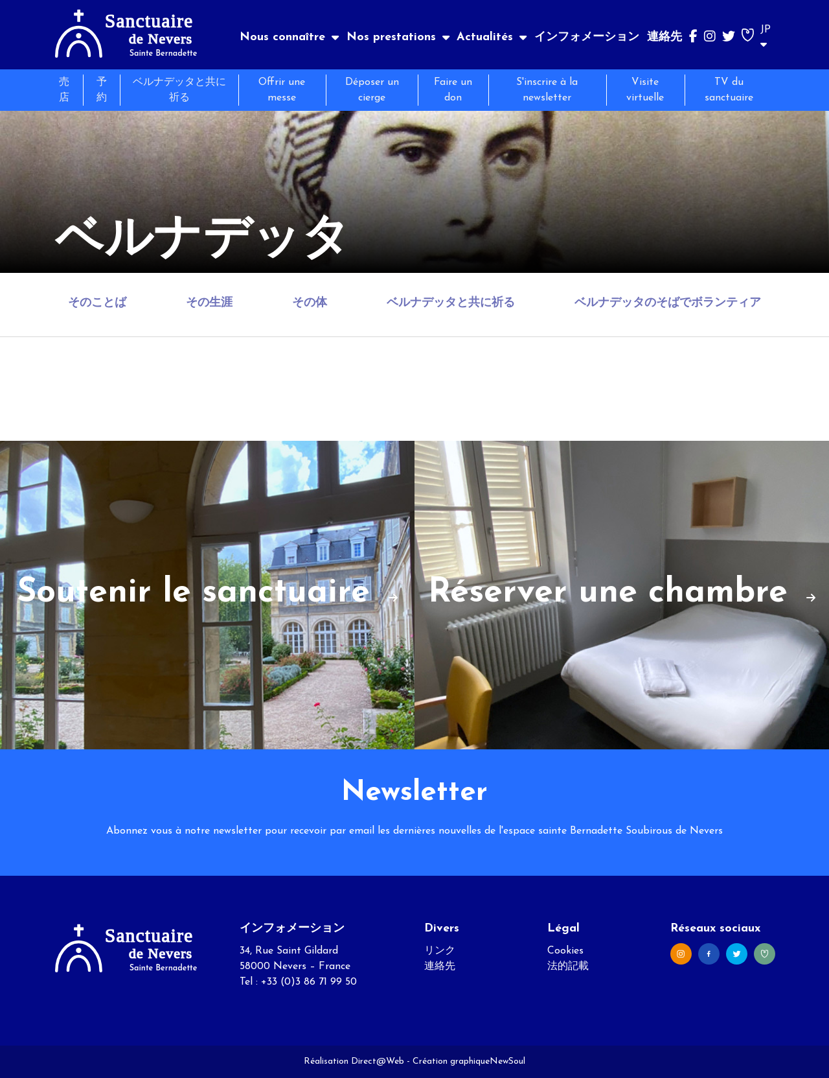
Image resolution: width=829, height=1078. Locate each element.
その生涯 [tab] (209, 303)
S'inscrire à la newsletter (547, 90)
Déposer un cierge (372, 90)
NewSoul (507, 1061)
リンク (439, 951)
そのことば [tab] (97, 303)
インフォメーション (586, 37)
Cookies (565, 951)
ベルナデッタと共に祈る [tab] (451, 303)
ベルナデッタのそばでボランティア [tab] (667, 303)
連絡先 (664, 37)
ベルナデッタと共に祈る (179, 90)
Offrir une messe (281, 90)
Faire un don (453, 90)
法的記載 (568, 966)
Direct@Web (377, 1061)
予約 (102, 90)
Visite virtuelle (645, 90)
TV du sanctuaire (729, 90)
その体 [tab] (309, 303)
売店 (64, 90)
